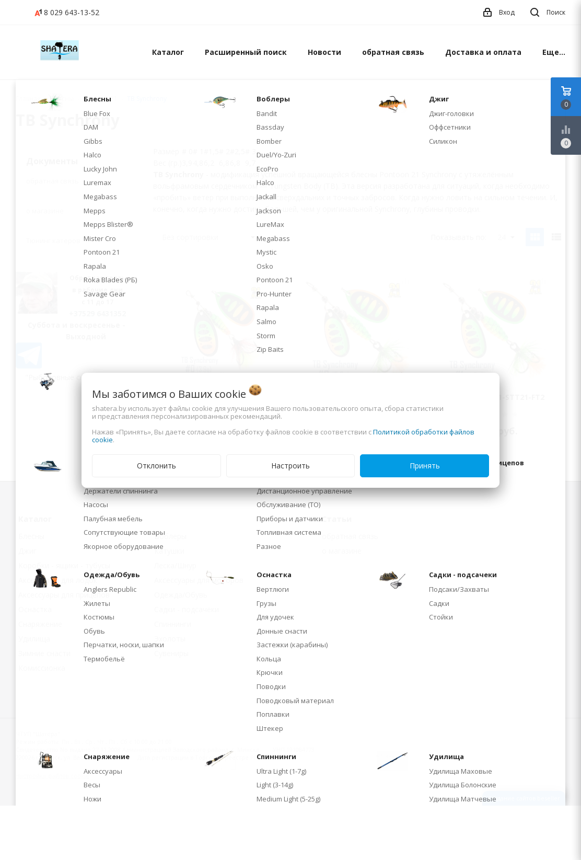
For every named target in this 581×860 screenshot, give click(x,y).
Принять (425, 466)
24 (506, 237)
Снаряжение (40, 624)
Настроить (290, 466)
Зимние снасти (44, 653)
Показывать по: (458, 237)
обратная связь (393, 52)
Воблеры (170, 536)
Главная (28, 98)
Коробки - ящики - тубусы (64, 565)
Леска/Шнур (175, 565)
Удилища (34, 639)
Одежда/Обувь (180, 595)
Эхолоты (169, 639)
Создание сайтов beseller (523, 798)
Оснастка (35, 609)
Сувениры (171, 653)
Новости (324, 52)
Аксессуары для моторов (198, 580)
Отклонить (156, 466)
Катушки (169, 551)
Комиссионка (41, 668)
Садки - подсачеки (186, 609)
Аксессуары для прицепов (64, 595)
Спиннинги (172, 624)
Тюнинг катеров (53, 240)
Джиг (27, 551)
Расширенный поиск (246, 52)
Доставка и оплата (483, 52)
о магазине (45, 210)
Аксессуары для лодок (57, 580)
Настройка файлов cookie (52, 775)
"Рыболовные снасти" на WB (76, 377)
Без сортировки (208, 237)
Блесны (31, 536)
